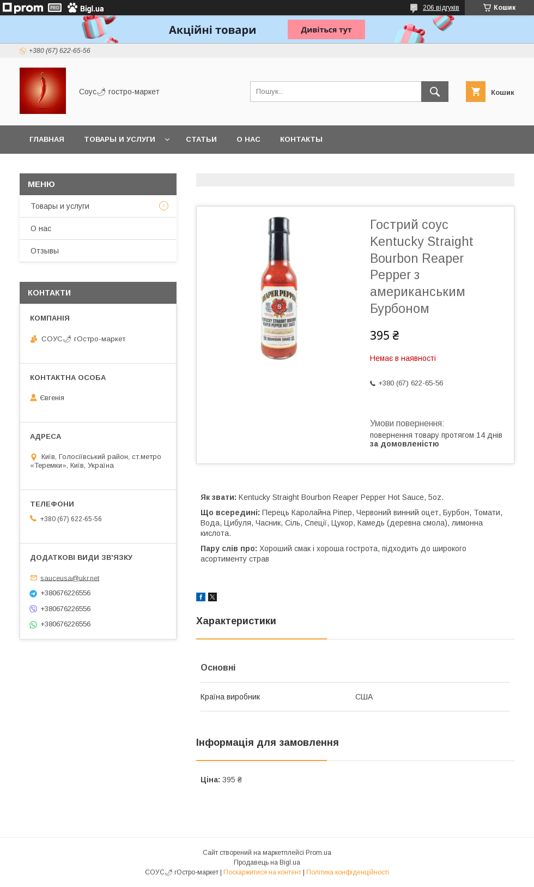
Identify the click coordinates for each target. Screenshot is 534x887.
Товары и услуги (119, 139)
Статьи (201, 139)
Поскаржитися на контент (262, 872)
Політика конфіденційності (347, 872)
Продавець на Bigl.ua (267, 862)
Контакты (301, 139)
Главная (46, 139)
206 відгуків (441, 7)
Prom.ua (318, 852)
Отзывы (45, 250)
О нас (248, 139)
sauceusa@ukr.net (69, 578)
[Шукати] (434, 91)
